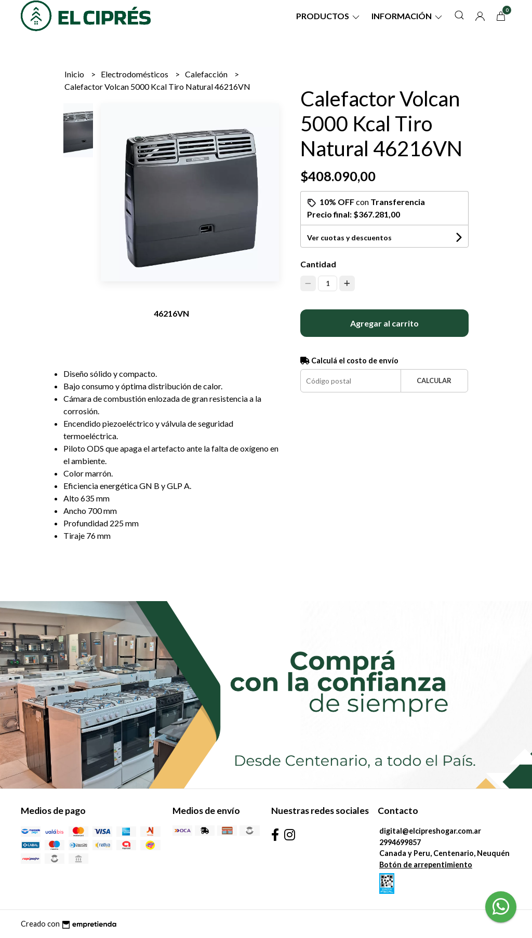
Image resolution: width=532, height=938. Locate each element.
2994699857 (400, 842)
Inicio (75, 74)
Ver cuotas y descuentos (349, 237)
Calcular (434, 380)
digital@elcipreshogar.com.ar (430, 830)
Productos (328, 16)
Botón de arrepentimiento (425, 864)
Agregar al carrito (384, 323)
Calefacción (207, 74)
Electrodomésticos (135, 74)
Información (407, 16)
